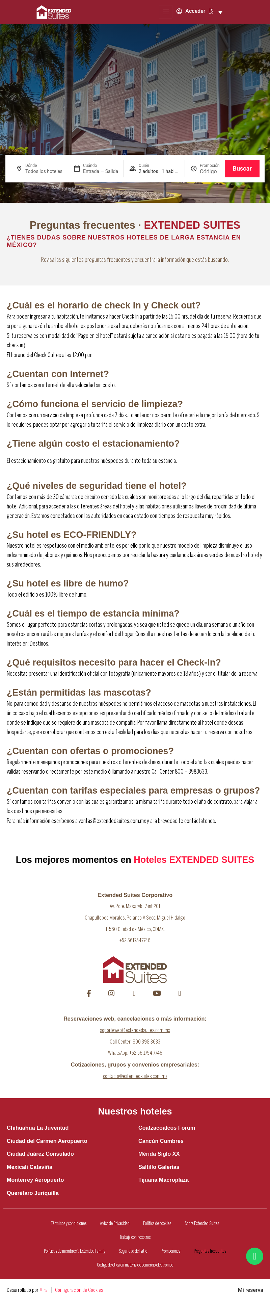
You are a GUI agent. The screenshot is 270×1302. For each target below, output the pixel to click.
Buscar (242, 168)
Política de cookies (157, 1223)
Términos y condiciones (68, 1223)
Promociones (170, 1251)
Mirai (44, 1290)
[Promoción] (209, 171)
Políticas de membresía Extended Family (74, 1251)
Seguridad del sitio (133, 1251)
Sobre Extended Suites (202, 1223)
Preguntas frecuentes (210, 1251)
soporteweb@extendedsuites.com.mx (135, 1030)
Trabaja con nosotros (135, 1237)
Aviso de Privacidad (115, 1223)
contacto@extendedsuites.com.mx (135, 1076)
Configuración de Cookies (79, 1290)
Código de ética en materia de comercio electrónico (135, 1265)
